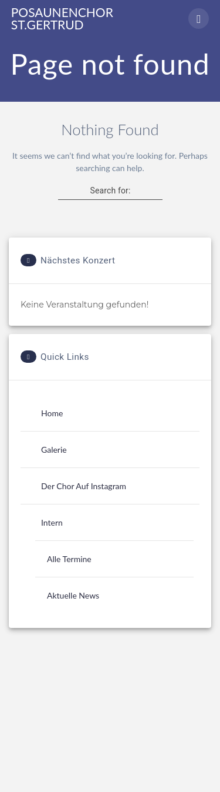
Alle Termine (69, 559)
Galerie (54, 450)
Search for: (110, 190)
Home (52, 413)
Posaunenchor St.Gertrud (62, 18)
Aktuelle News (73, 595)
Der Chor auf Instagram (83, 486)
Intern (52, 522)
